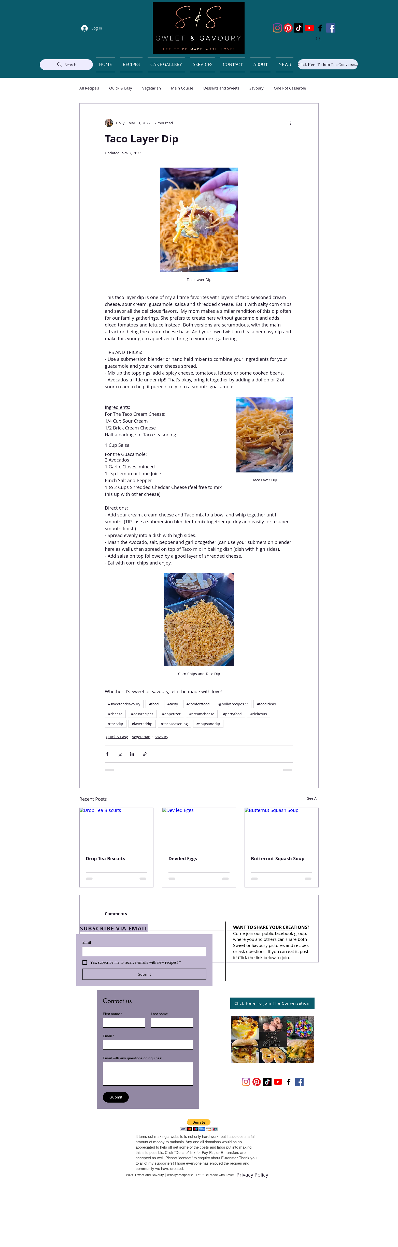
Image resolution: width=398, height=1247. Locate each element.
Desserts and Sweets (221, 88)
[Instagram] (277, 28)
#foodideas (266, 704)
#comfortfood (198, 704)
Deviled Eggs (182, 858)
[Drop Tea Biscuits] (116, 828)
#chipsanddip (208, 723)
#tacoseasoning (174, 723)
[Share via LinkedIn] (132, 754)
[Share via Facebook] (107, 754)
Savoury (256, 88)
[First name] (122, 1022)
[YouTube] (309, 28)
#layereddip (142, 723)
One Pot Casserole (290, 88)
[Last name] (170, 1022)
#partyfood (232, 713)
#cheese (115, 713)
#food (154, 704)
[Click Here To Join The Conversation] (328, 64)
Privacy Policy (252, 1174)
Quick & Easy (120, 88)
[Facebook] (320, 28)
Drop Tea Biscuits (105, 858)
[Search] (318, 39)
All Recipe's (89, 88)
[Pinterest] (288, 28)
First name (112, 1014)
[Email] (142, 951)
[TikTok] (298, 28)
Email (86, 942)
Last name (159, 1014)
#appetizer (171, 713)
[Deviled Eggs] (199, 828)
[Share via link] (144, 754)
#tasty (172, 704)
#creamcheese (201, 713)
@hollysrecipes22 (233, 704)
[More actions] (290, 123)
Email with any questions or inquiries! (132, 1058)
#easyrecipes (142, 713)
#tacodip (115, 723)
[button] (199, 1125)
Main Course (182, 88)
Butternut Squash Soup (277, 858)
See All (313, 798)
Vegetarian (151, 88)
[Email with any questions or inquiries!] (148, 1073)
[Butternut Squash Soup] (281, 828)
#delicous (258, 713)
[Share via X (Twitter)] (119, 754)
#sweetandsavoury (124, 704)
